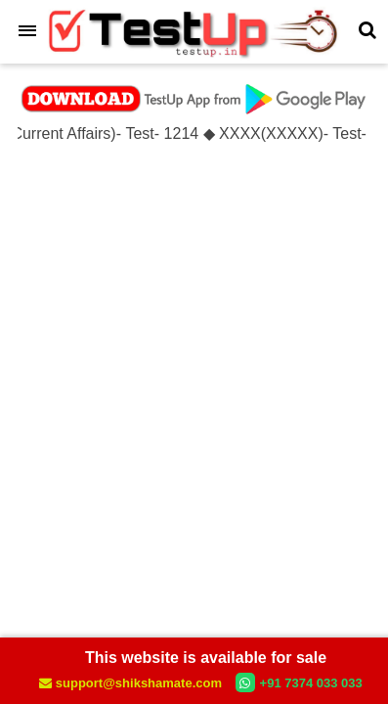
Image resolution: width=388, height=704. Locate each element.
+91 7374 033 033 (299, 682)
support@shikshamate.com (132, 683)
